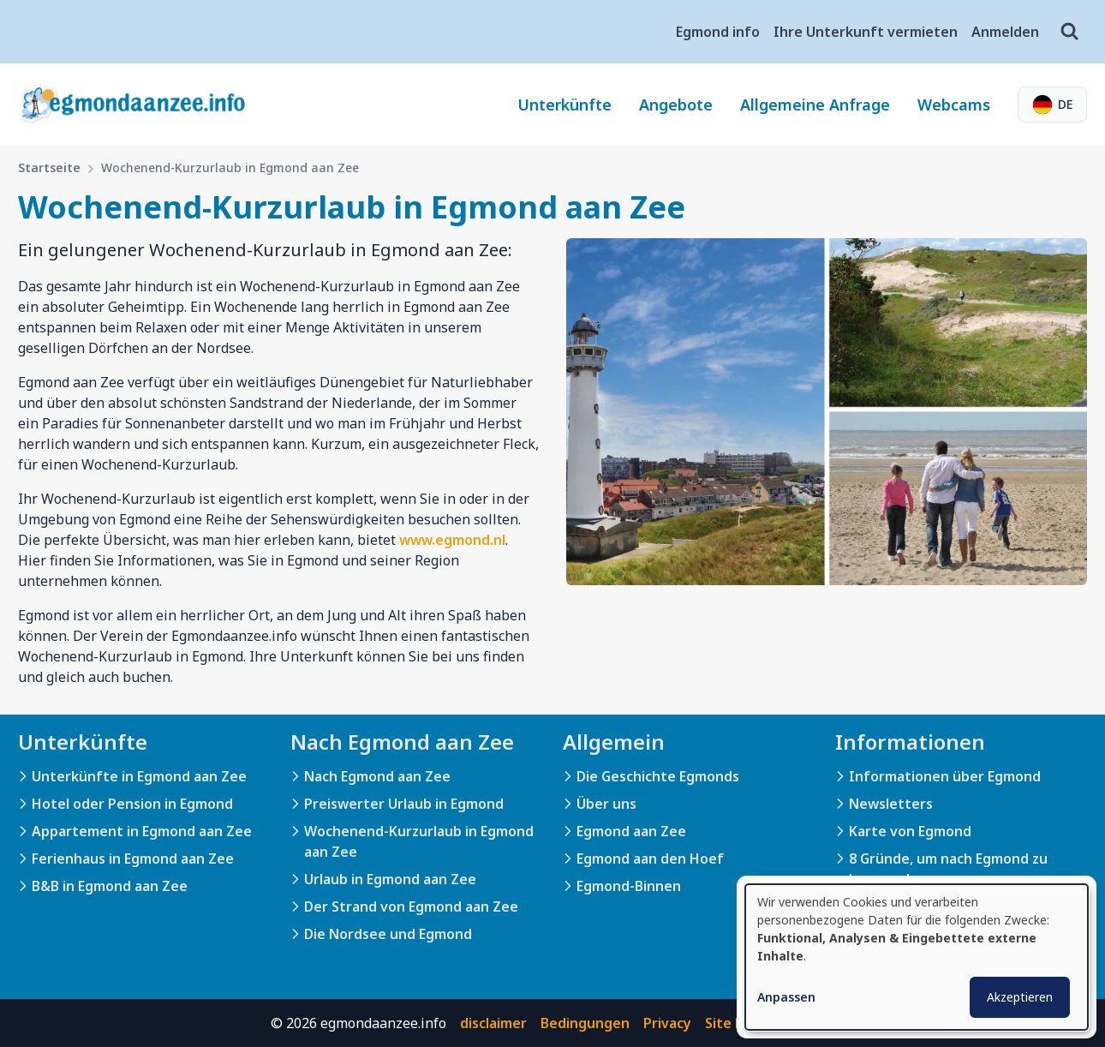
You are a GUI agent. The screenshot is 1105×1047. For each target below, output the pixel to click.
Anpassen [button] (786, 997)
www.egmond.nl (452, 539)
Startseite (49, 167)
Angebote (676, 104)
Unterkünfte (564, 104)
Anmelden (1005, 31)
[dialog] (916, 957)
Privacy (667, 1023)
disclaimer (493, 1023)
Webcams (953, 104)
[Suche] (1070, 31)
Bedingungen (585, 1023)
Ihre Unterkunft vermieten (866, 31)
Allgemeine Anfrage (815, 104)
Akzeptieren (1020, 997)
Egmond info (718, 31)
